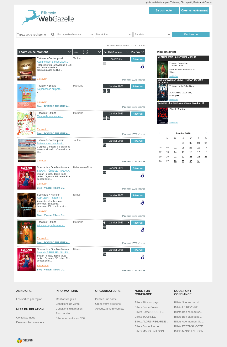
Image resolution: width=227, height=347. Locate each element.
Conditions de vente (68, 303)
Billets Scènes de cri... (187, 302)
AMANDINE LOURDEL (50, 198)
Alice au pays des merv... (51, 225)
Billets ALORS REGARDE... (151, 321)
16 (191, 152)
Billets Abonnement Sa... (189, 321)
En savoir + (42, 79)
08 (104, 118)
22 (183, 156)
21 (175, 156)
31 (198, 161)
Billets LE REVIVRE (186, 307)
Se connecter (164, 10)
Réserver (138, 59)
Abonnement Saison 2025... (52, 61)
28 (175, 161)
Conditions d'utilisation (69, 308)
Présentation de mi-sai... (50, 143)
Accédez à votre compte (109, 308)
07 (104, 90)
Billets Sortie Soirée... (147, 307)
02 (191, 143)
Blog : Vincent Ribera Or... (51, 188)
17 (198, 152)
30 (191, 161)
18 (104, 63)
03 (198, 143)
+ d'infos (173, 76)
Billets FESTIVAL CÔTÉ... (189, 326)
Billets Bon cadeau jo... (188, 316)
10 (104, 227)
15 (108, 118)
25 (206, 156)
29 (183, 161)
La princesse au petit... (49, 89)
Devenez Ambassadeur (30, 322)
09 (104, 145)
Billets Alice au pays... (148, 302)
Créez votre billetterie (108, 303)
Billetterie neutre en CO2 (70, 318)
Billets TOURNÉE (145, 316)
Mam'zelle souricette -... (50, 116)
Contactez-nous (25, 317)
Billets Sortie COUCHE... (149, 312)
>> (144, 45)
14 (108, 90)
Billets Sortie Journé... (148, 326)
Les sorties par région (29, 299)
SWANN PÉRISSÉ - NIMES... (53, 252)
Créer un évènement (194, 10)
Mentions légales (66, 299)
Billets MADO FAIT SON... (150, 331)
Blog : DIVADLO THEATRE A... (53, 106)
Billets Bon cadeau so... (188, 312)
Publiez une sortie (106, 299)
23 (191, 156)
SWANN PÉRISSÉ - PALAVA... (54, 170)
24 (198, 156)
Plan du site (63, 313)
